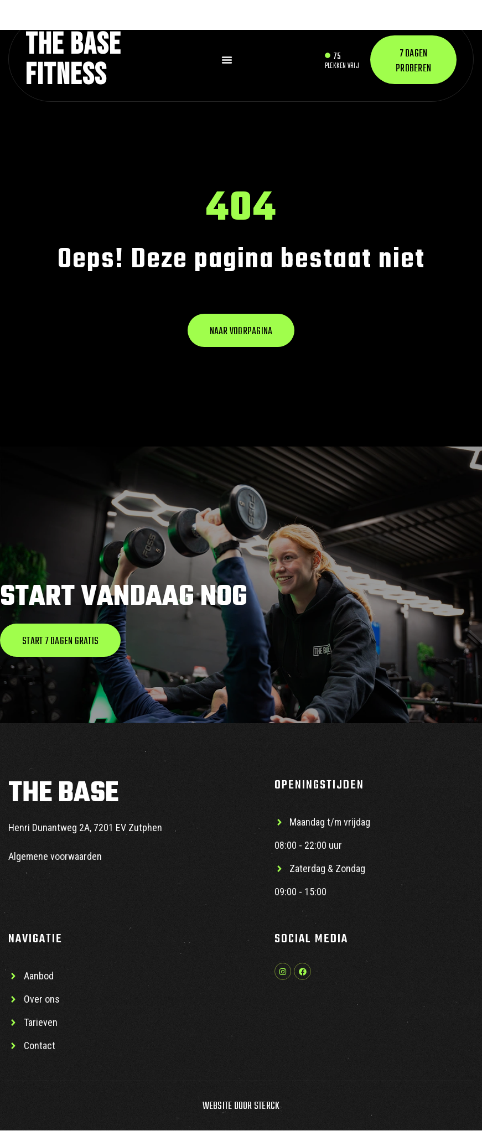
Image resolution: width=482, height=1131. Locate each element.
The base (63, 794)
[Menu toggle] (226, 59)
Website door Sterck (241, 1107)
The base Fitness (73, 60)
